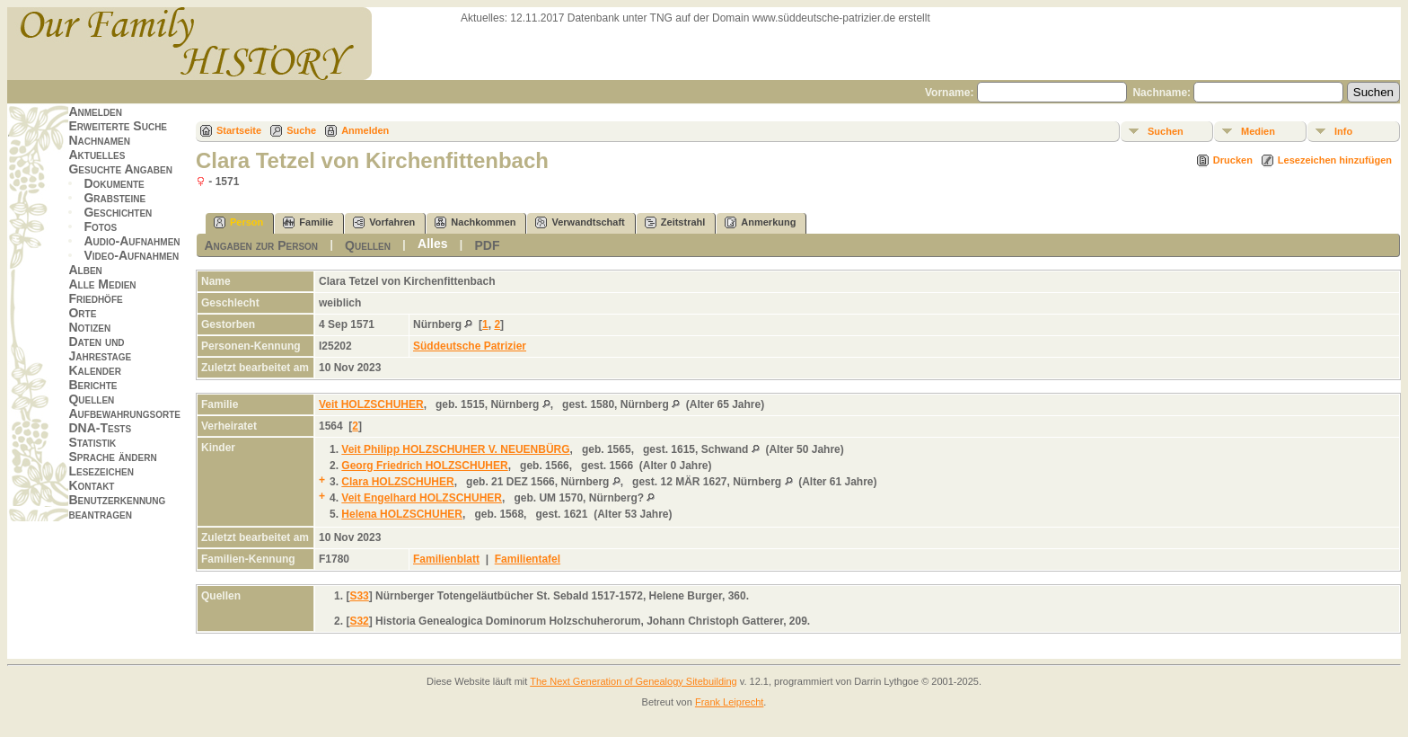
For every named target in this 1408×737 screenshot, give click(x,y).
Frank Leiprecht (729, 702)
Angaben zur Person (261, 245)
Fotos (100, 226)
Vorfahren (384, 222)
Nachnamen (98, 140)
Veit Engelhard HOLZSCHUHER (421, 498)
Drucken (1233, 160)
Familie (308, 222)
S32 (358, 621)
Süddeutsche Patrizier (469, 346)
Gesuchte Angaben (120, 169)
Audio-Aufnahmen (132, 241)
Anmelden (95, 111)
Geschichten (118, 212)
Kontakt (91, 485)
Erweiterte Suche (117, 126)
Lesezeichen (100, 471)
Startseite (238, 130)
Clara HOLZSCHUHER (397, 481)
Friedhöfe (95, 298)
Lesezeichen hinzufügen (1335, 160)
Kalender (94, 370)
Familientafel (527, 559)
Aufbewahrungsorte (124, 413)
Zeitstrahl (675, 222)
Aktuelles (96, 154)
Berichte (92, 384)
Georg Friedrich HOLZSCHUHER (424, 465)
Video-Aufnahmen (131, 255)
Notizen (89, 327)
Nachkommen (475, 222)
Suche (301, 130)
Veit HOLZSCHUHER (371, 404)
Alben (84, 269)
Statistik (92, 442)
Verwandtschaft (579, 222)
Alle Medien (102, 284)
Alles (432, 243)
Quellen (91, 399)
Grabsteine (114, 198)
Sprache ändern (112, 456)
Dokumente (114, 183)
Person (238, 222)
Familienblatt (446, 559)
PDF (487, 245)
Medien (1258, 131)
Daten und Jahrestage (99, 348)
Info (1343, 131)
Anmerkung (760, 222)
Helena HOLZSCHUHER (401, 514)
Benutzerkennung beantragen (116, 507)
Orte (82, 313)
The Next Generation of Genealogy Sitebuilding (633, 681)
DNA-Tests (99, 428)
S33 (358, 596)
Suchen (1166, 131)
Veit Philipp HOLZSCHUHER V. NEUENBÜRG (455, 449)
